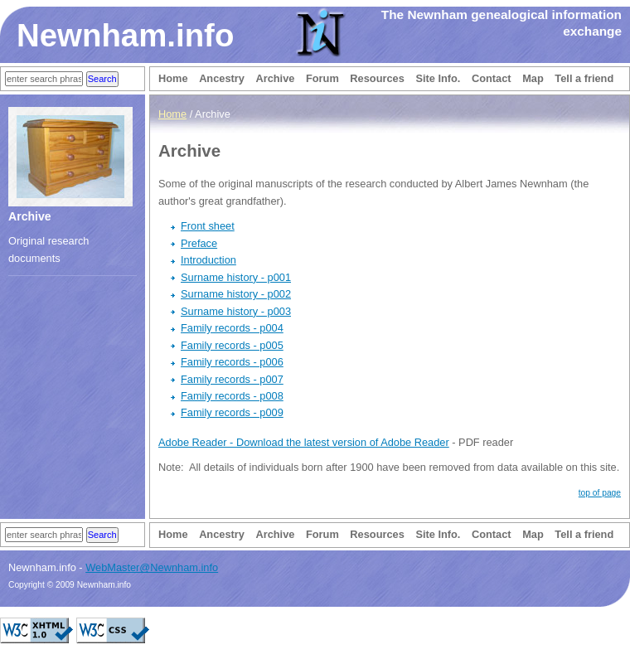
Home (173, 78)
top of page (600, 492)
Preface (199, 243)
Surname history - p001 (236, 277)
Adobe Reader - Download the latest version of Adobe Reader (303, 442)
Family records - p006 (232, 362)
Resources (377, 78)
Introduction (208, 260)
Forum (322, 78)
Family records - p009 (232, 412)
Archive (274, 78)
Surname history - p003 (236, 311)
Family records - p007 (232, 379)
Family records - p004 (232, 328)
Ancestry (222, 78)
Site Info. (437, 78)
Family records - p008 (232, 396)
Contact (491, 78)
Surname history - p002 (236, 294)
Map (533, 78)
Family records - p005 (232, 345)
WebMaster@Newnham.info (151, 567)
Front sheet (208, 226)
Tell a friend (584, 78)
